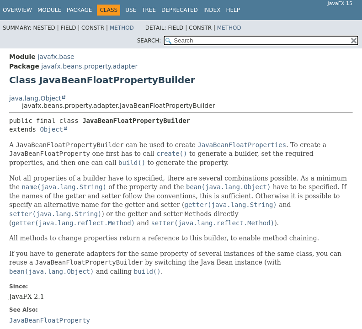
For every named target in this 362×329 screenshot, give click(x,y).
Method (122, 28)
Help (233, 10)
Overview (17, 10)
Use (130, 10)
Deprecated (179, 10)
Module (49, 10)
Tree (149, 10)
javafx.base (55, 56)
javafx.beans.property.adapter (89, 66)
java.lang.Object (35, 98)
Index (212, 10)
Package (79, 10)
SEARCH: (149, 40)
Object (51, 129)
